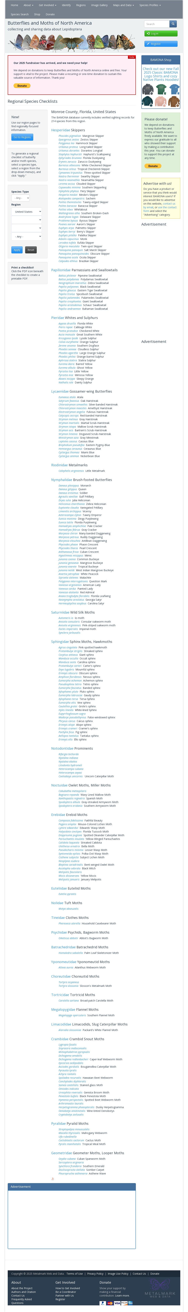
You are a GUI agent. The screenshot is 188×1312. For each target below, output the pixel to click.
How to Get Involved (67, 1288)
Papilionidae (61, 270)
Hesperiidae (60, 130)
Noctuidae (59, 785)
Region (16, 204)
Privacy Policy (95, 1273)
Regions (81, 5)
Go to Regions (22, 137)
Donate (50, 14)
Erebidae (58, 814)
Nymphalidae (61, 479)
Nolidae (57, 903)
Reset (31, 250)
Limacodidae (61, 1024)
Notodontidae (62, 748)
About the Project (21, 1288)
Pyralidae (58, 1123)
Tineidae (58, 917)
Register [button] (154, 43)
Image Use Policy (118, 1273)
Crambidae (59, 1039)
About (28, 5)
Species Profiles (150, 5)
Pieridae (57, 317)
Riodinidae (59, 465)
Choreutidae (61, 976)
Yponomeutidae (63, 962)
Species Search (20, 14)
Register (60, 1299)
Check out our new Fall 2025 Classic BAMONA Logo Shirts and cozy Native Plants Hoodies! (161, 74)
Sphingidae (60, 641)
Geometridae (61, 1153)
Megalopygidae (63, 1009)
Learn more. (122, 1295)
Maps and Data (123, 5)
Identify (66, 5)
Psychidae (59, 932)
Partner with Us (64, 1295)
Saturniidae (60, 612)
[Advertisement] (72, 1219)
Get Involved (47, 5)
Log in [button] (152, 33)
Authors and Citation (23, 1292)
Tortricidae (60, 995)
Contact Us (139, 1273)
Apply (17, 250)
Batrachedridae (63, 947)
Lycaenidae (60, 391)
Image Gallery (99, 5)
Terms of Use (74, 1273)
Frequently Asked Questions (21, 1301)
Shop (37, 14)
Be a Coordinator (65, 1292)
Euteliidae (59, 888)
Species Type (20, 191)
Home (14, 5)
